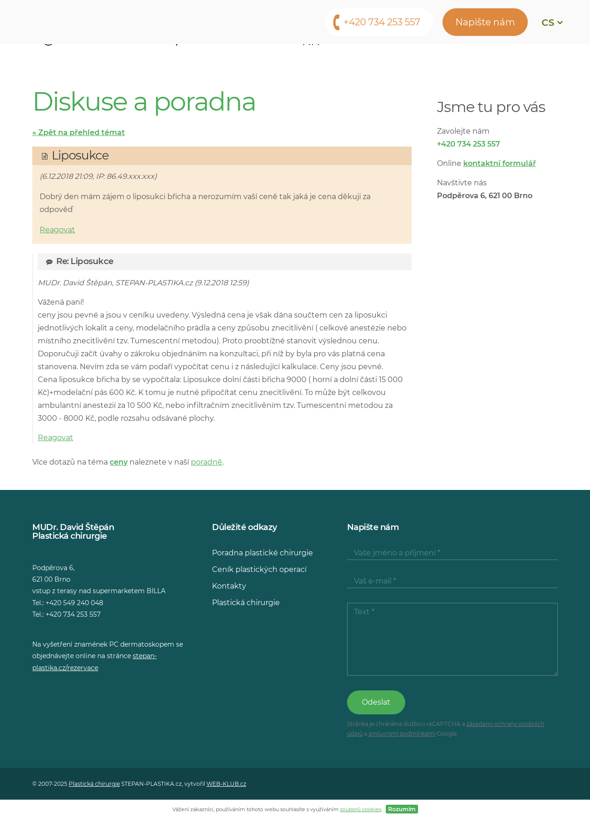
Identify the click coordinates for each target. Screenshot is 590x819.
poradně (206, 462)
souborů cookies (360, 809)
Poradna (438, 57)
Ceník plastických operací (259, 569)
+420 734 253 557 (381, 22)
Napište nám (485, 22)
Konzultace (309, 57)
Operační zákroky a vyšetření (121, 57)
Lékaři (216, 57)
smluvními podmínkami (402, 733)
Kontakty (493, 57)
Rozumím (402, 809)
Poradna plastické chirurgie (262, 552)
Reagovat (57, 229)
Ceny (257, 57)
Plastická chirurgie (246, 602)
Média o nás (377, 57)
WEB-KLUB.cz (226, 783)
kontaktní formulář (499, 163)
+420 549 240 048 (74, 603)
